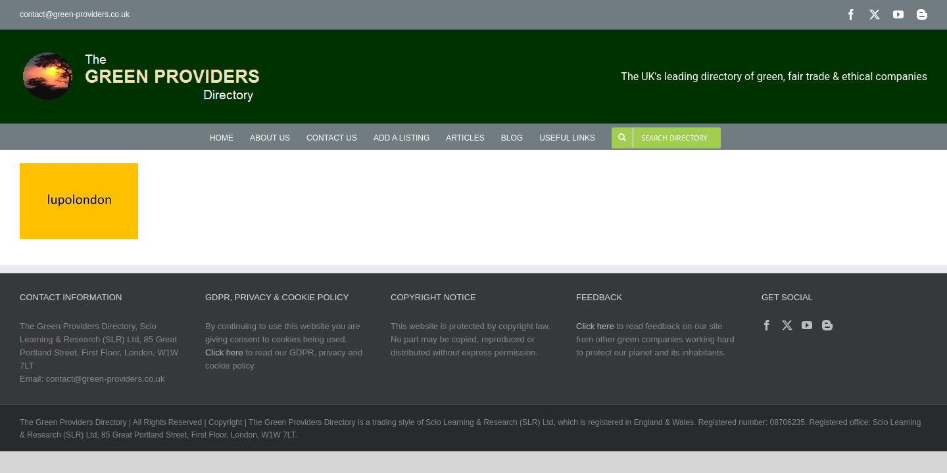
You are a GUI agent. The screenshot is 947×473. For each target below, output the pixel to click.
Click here (224, 352)
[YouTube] (807, 325)
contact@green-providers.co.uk (75, 14)
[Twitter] (787, 325)
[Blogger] (827, 325)
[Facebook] (767, 325)
